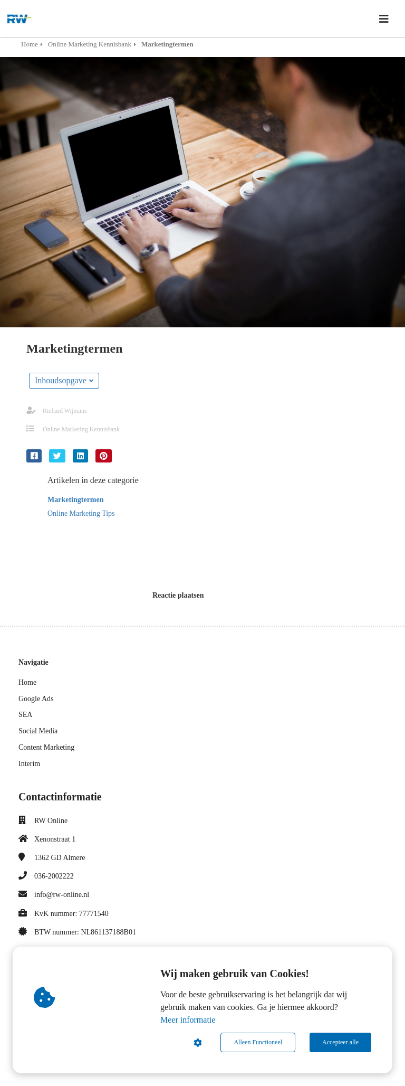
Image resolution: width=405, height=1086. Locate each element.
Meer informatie (187, 1019)
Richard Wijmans (65, 410)
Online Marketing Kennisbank (81, 429)
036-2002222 (54, 876)
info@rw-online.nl (61, 895)
